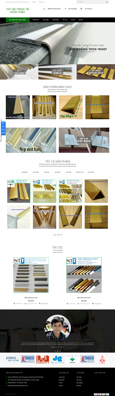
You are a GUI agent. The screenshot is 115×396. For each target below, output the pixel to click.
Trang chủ (35, 20)
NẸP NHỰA (57, 247)
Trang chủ (62, 377)
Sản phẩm (56, 20)
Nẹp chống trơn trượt (31, 297)
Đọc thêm (31, 300)
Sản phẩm (62, 380)
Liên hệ (81, 20)
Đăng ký (79, 385)
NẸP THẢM (69, 247)
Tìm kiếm (79, 377)
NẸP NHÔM (35, 247)
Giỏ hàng (79, 380)
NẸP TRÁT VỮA (80, 247)
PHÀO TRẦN (91, 247)
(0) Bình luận (43, 303)
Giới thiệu (46, 20)
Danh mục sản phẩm (17, 20)
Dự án (73, 20)
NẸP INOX (46, 247)
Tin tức (61, 382)
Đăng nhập (80, 382)
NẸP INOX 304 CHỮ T (84, 298)
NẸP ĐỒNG (24, 247)
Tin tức (65, 20)
